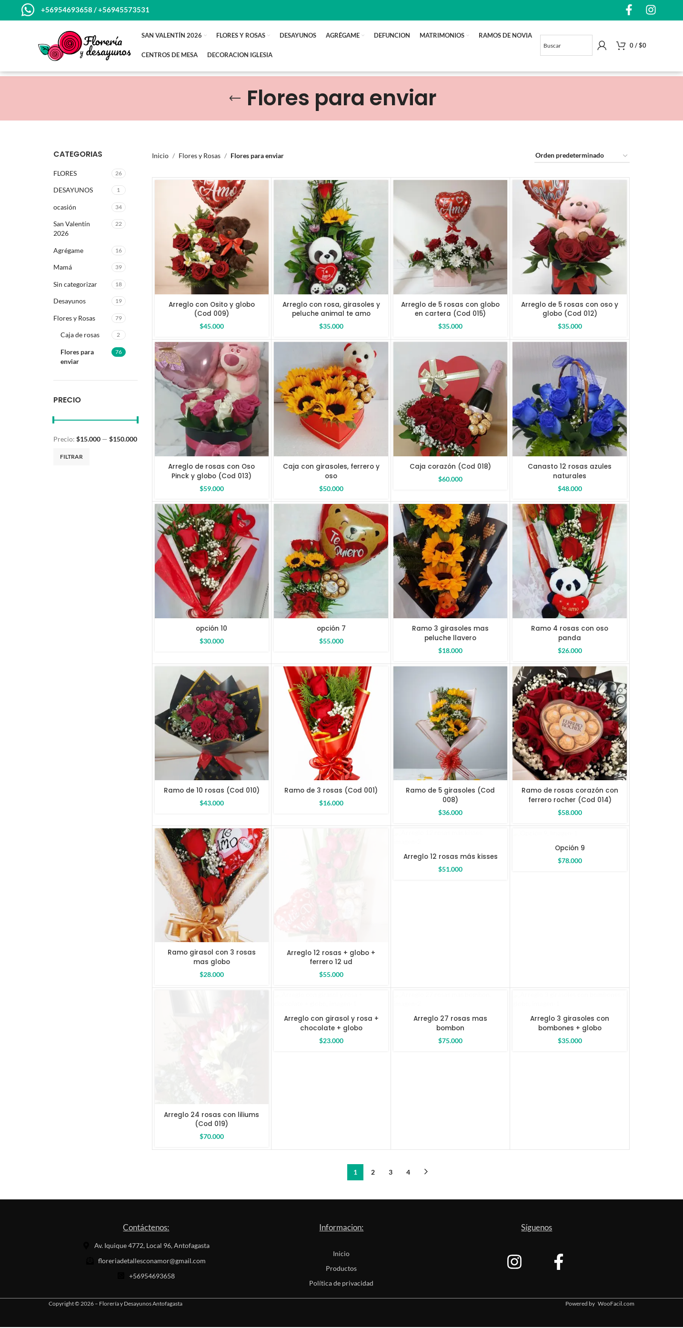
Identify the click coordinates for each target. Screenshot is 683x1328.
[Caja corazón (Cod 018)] (450, 400)
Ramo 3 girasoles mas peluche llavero (451, 634)
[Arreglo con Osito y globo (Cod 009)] (212, 238)
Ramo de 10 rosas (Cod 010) (211, 791)
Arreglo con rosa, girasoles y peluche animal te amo (331, 309)
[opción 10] (212, 562)
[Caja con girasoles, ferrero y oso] (331, 400)
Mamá (62, 268)
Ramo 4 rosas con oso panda (570, 634)
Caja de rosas (80, 336)
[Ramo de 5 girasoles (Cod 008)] (450, 724)
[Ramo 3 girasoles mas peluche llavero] (450, 562)
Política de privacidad (341, 1284)
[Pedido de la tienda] (582, 157)
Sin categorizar (75, 285)
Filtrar (71, 457)
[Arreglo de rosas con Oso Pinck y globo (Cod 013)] (212, 400)
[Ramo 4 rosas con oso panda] (569, 562)
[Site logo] (84, 45)
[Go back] (235, 99)
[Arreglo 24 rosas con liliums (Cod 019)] (212, 1048)
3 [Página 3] (390, 1173)
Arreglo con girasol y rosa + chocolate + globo (331, 1119)
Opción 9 (569, 953)
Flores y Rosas (74, 319)
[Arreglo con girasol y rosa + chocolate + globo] (331, 1048)
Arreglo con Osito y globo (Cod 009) (211, 309)
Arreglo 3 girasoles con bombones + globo (570, 1119)
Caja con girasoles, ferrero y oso (331, 472)
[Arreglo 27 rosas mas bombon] (450, 1048)
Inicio (160, 156)
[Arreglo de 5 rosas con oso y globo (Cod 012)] (569, 238)
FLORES (65, 174)
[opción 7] (331, 562)
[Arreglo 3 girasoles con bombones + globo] (569, 1048)
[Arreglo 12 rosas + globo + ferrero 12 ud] (331, 886)
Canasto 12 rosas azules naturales (570, 472)
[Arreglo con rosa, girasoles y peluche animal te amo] (331, 238)
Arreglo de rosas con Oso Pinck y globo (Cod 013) (211, 472)
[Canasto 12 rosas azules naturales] (569, 400)
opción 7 (331, 629)
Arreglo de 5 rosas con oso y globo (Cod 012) (570, 309)
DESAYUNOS (73, 191)
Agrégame (68, 251)
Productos (341, 1269)
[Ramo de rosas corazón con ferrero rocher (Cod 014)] (569, 724)
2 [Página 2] (373, 1173)
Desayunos (69, 302)
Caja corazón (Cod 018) (450, 467)
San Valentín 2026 (71, 229)
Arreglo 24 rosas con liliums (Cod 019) (212, 1119)
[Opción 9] (569, 886)
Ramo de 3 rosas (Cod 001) (331, 791)
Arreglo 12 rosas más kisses (450, 953)
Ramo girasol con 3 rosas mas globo (212, 957)
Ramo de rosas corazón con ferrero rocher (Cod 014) (570, 795)
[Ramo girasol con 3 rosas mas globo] (212, 886)
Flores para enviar (77, 357)
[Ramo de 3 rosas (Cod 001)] (331, 724)
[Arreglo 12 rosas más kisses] (450, 886)
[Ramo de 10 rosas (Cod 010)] (212, 724)
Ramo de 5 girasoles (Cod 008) (450, 795)
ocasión (64, 207)
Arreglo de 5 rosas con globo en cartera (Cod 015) (450, 309)
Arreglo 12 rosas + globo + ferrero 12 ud (331, 957)
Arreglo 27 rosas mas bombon (450, 1119)
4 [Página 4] (408, 1173)
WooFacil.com (616, 1304)
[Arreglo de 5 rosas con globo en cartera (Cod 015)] (450, 238)
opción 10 (211, 629)
